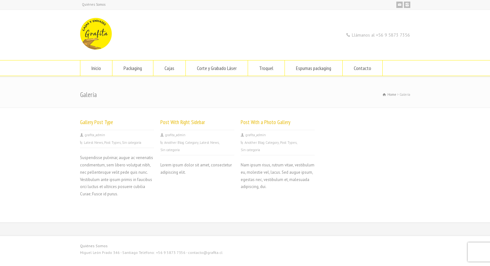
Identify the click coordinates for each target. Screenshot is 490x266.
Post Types (112, 142)
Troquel (266, 68)
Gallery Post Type (96, 122)
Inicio (96, 68)
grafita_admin (95, 135)
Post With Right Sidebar (182, 122)
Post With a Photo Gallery (265, 122)
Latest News (93, 142)
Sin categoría (131, 142)
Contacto (362, 68)
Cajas (169, 68)
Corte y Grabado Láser (217, 68)
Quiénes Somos (93, 4)
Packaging (133, 68)
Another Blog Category (181, 142)
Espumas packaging (313, 68)
